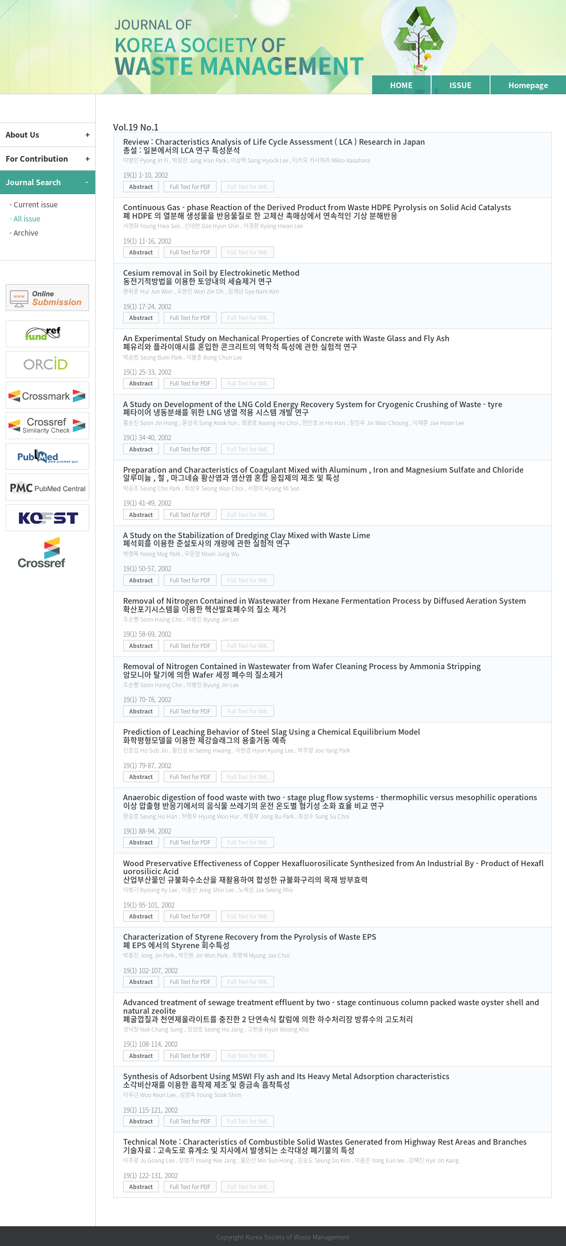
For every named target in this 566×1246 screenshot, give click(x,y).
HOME (401, 84)
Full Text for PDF (190, 186)
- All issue (24, 218)
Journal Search (33, 182)
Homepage (528, 84)
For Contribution (37, 158)
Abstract (141, 186)
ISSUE (460, 84)
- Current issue (33, 204)
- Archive (23, 233)
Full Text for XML (247, 186)
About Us (22, 134)
